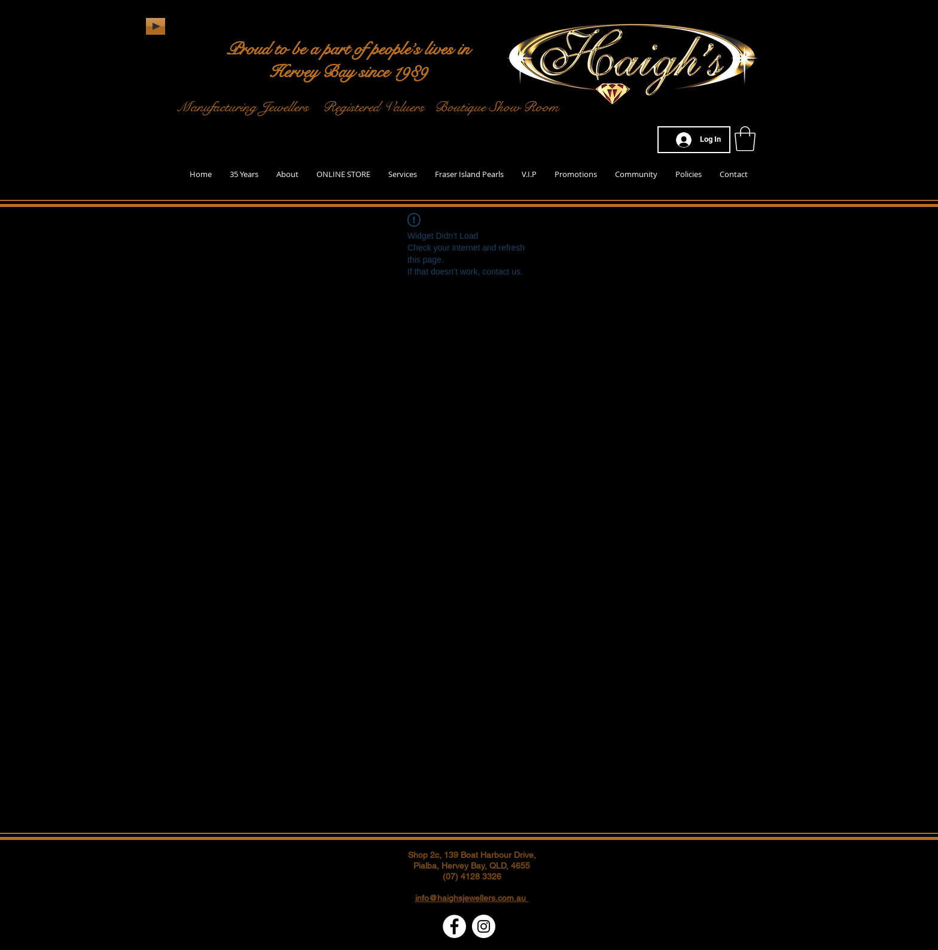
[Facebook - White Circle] (454, 926)
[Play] (155, 26)
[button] (745, 138)
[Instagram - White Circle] (483, 926)
